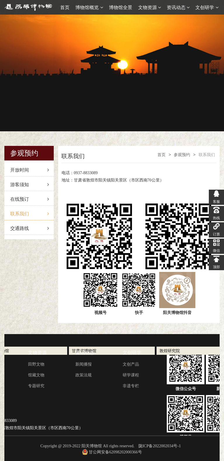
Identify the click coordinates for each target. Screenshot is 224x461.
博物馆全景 (120, 7)
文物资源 (149, 7)
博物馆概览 (89, 7)
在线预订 (29, 199)
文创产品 (131, 364)
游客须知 (29, 184)
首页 (65, 7)
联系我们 (29, 213)
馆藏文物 (36, 375)
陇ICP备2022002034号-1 (159, 446)
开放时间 (29, 169)
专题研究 (36, 385)
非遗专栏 (131, 385)
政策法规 (83, 375)
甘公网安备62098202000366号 (112, 452)
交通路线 (29, 228)
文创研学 (206, 7)
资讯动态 (178, 7)
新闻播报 (83, 364)
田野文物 (36, 364)
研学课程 (131, 375)
